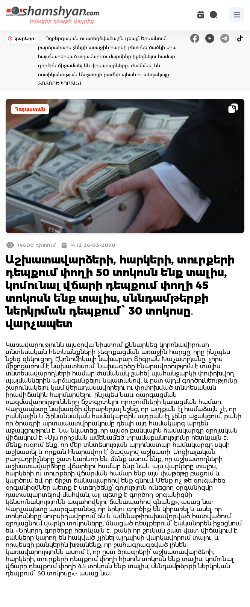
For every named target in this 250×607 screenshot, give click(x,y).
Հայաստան (30, 109)
